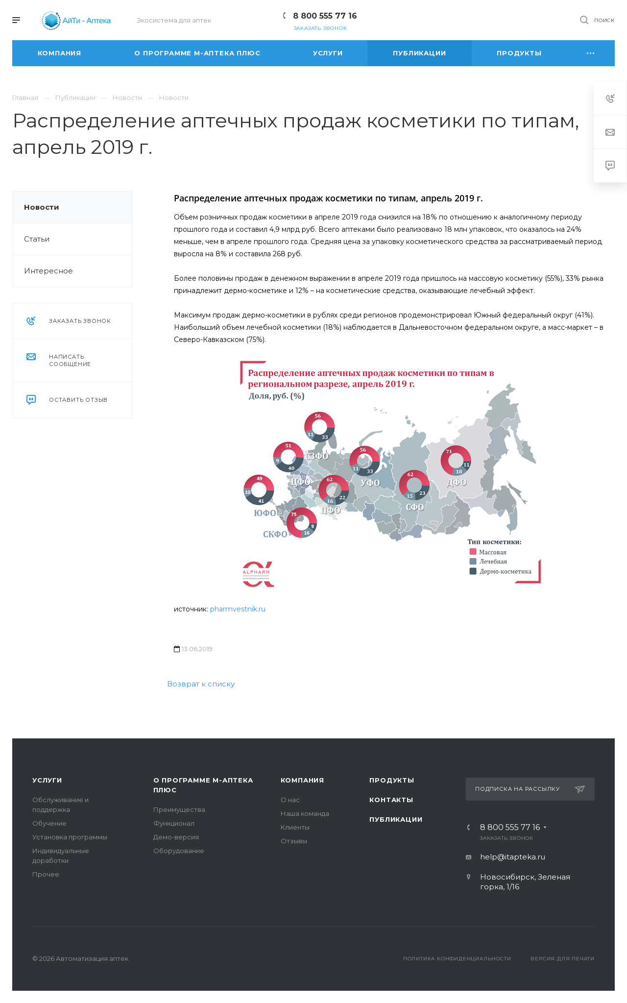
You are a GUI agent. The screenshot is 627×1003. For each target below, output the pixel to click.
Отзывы (294, 841)
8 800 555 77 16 (325, 16)
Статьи (36, 239)
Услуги (47, 780)
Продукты (391, 780)
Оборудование (178, 851)
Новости (41, 207)
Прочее (45, 874)
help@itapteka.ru (512, 856)
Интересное (48, 270)
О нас (290, 800)
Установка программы (69, 837)
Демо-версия (176, 837)
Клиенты (295, 827)
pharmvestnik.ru (237, 609)
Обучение (49, 823)
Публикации (395, 819)
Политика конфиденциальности (457, 958)
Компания (302, 780)
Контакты (391, 800)
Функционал (173, 823)
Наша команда (305, 813)
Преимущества (179, 809)
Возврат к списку (201, 683)
